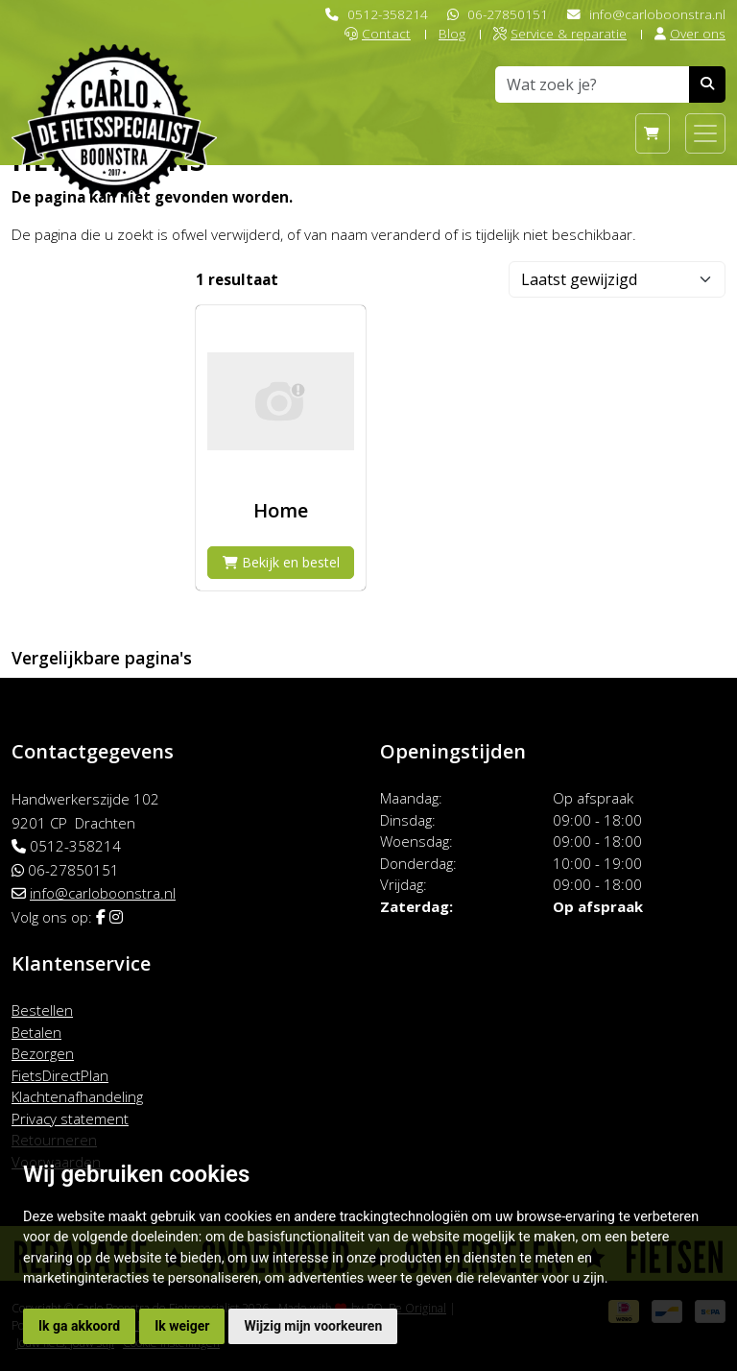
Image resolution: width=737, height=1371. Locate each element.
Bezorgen (43, 1053)
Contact (378, 33)
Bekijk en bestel (281, 562)
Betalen (36, 1032)
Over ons (689, 33)
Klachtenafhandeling (77, 1096)
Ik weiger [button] (182, 1326)
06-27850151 (507, 14)
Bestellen (42, 1010)
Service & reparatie (560, 33)
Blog (452, 33)
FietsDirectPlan (60, 1075)
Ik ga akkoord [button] (79, 1326)
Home (280, 510)
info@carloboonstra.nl (657, 14)
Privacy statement (70, 1118)
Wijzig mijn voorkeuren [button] (313, 1326)
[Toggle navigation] (705, 133)
